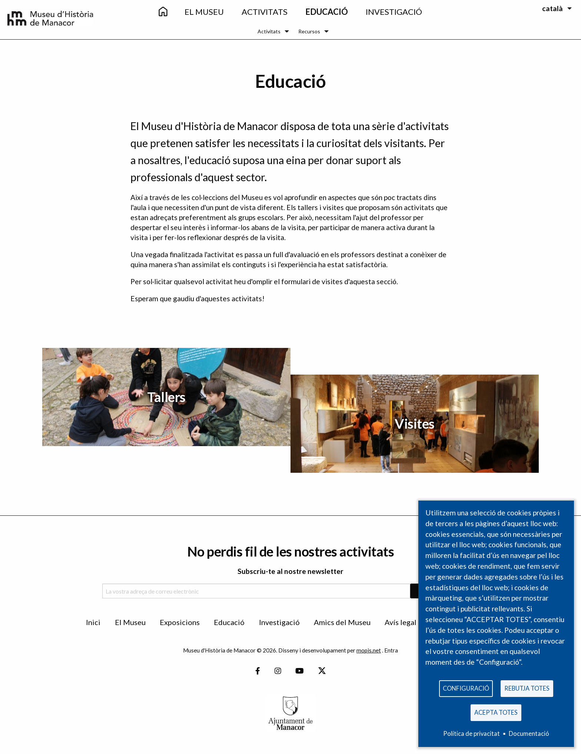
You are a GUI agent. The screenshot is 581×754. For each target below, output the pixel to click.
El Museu (130, 622)
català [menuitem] (552, 8)
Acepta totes (496, 711)
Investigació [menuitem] (394, 12)
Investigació (279, 622)
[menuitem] (162, 12)
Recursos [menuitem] (309, 31)
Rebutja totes (527, 686)
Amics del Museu (342, 622)
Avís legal (400, 622)
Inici (93, 622)
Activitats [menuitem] (265, 12)
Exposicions (180, 622)
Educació (229, 622)
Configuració (466, 686)
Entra (391, 650)
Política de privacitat (471, 733)
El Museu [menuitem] (204, 12)
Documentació (529, 733)
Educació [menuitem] (326, 12)
